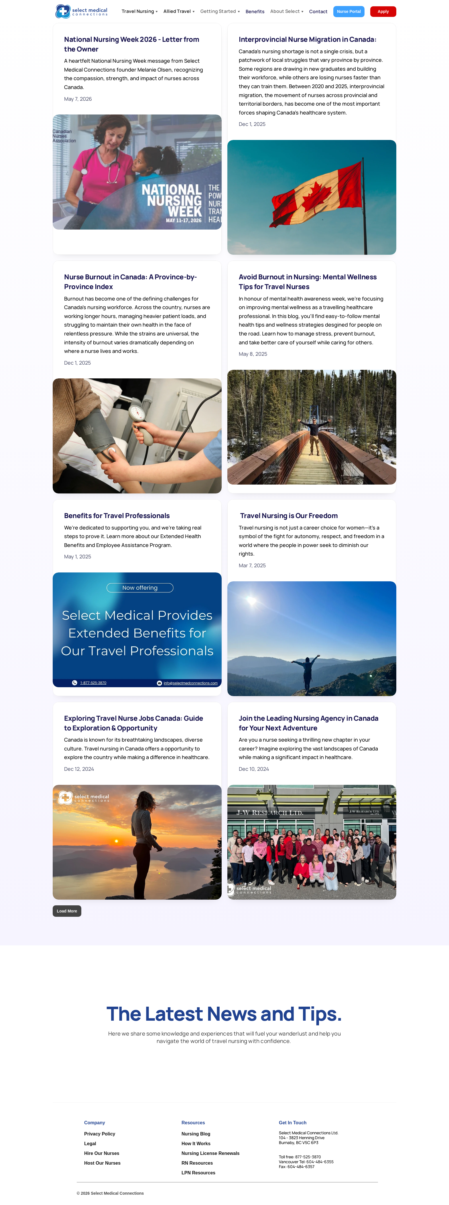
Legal (90, 1143)
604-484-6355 (320, 1161)
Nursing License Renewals (211, 1153)
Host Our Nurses (102, 1163)
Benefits (255, 11)
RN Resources (197, 1163)
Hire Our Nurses (101, 1153)
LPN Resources (198, 1172)
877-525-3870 (308, 1156)
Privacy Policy (99, 1133)
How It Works (196, 1143)
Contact (318, 11)
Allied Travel (177, 11)
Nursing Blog (196, 1133)
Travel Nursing (138, 11)
